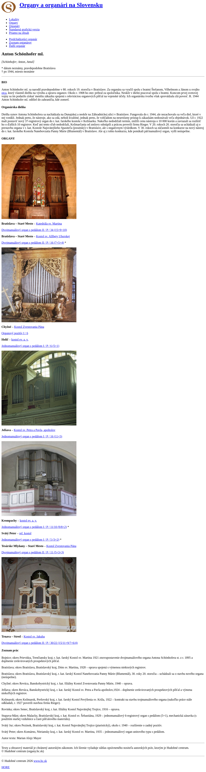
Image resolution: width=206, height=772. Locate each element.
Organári (14, 26)
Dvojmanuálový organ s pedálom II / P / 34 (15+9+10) (34, 230)
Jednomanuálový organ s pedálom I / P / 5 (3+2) (30, 539)
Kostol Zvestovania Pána (29, 326)
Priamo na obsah (19, 32)
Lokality (14, 19)
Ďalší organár (17, 46)
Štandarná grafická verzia (24, 29)
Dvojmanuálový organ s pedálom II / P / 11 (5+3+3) (32, 552)
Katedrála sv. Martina (49, 223)
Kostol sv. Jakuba (34, 636)
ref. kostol (25, 533)
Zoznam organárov (20, 42)
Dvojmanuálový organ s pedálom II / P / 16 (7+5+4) (32, 242)
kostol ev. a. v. (19, 339)
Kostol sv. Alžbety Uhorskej (53, 236)
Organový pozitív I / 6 (14, 333)
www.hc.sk (40, 760)
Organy (13, 22)
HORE (5, 767)
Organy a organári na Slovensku (61, 4)
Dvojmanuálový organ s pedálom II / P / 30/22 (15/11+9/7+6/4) (39, 642)
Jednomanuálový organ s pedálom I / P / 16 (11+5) (31, 436)
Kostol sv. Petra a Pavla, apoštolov (34, 430)
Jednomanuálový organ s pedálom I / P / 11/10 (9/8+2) (34, 527)
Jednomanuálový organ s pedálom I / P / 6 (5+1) (30, 345)
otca (4, 92)
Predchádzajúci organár (23, 39)
